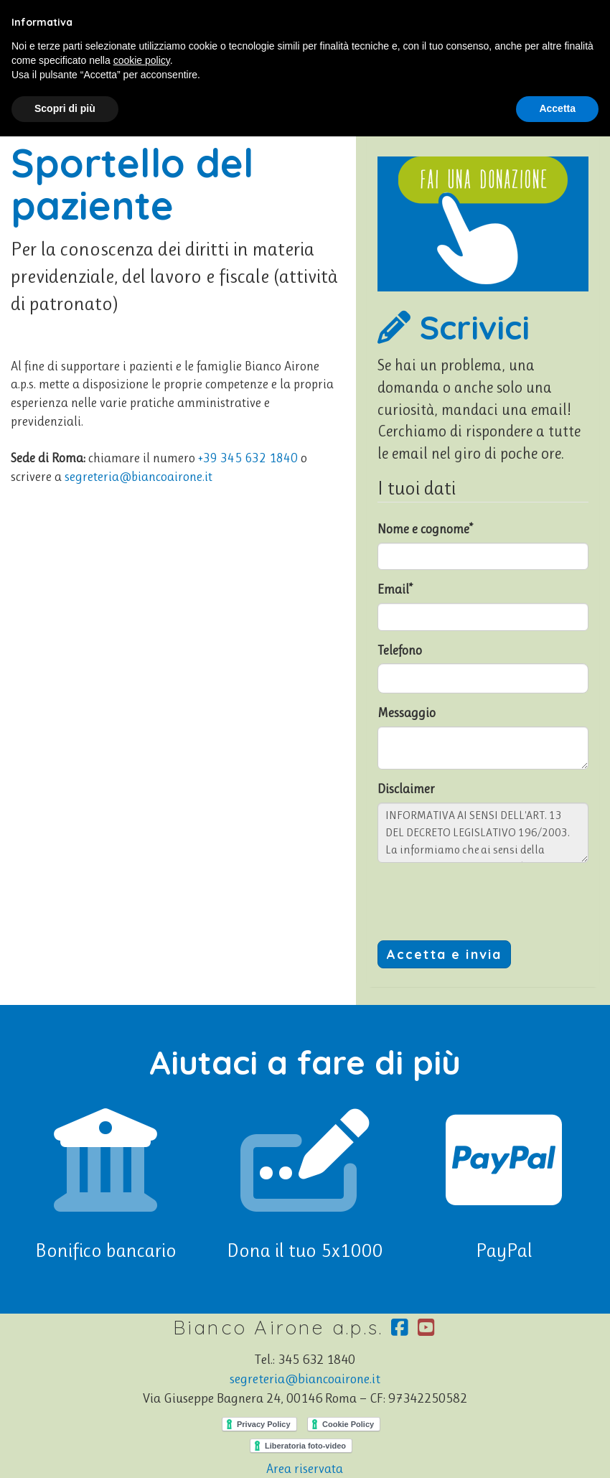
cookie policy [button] (141, 60)
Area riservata (304, 1468)
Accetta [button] (557, 108)
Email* (395, 589)
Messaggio (406, 713)
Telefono (399, 650)
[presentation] (486, 902)
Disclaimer (406, 789)
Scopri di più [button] (64, 108)
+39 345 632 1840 (248, 458)
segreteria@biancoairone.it (138, 476)
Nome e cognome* (425, 529)
